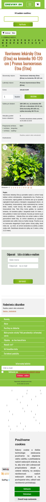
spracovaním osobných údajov (29, 371)
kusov (17, 97)
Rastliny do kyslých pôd (11, 423)
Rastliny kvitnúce (29, 396)
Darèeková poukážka (11, 353)
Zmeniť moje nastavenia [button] (27, 499)
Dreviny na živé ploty (19, 390)
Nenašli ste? (8, 344)
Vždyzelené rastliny (24, 399)
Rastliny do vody (17, 429)
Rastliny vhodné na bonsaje (13, 396)
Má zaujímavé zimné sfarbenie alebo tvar (22, 420)
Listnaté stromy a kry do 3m (13, 408)
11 (31, 187)
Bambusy (13, 426)
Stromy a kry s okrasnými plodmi (24, 414)
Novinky (7, 319)
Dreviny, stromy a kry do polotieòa (15, 393)
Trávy (6, 426)
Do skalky (21, 426)
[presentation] (23, 274)
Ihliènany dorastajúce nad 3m (17, 405)
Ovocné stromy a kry (17, 411)
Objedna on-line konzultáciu (15, 340)
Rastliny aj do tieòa (34, 393)
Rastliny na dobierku (11, 328)
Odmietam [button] (27, 494)
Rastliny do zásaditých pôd (30, 423)
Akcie (6, 323)
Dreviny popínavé (33, 390)
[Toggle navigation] (29, 4)
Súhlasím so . (24, 371)
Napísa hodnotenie (9, 311)
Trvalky (28, 411)
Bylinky (6, 441)
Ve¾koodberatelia (11, 349)
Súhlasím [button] (27, 489)
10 (28, 187)
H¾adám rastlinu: (23, 13)
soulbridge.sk (5, 458)
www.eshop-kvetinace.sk (8, 465)
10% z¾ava (7, 390)
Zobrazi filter (9, 33)
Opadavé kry (32, 405)
